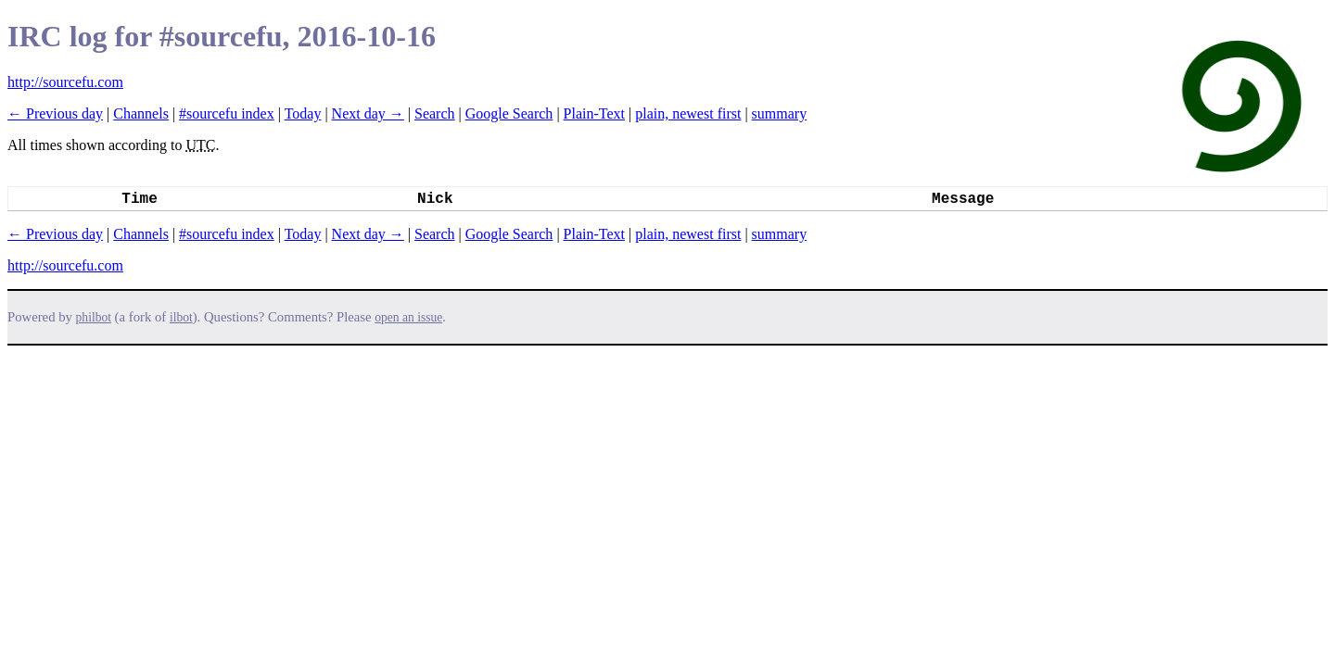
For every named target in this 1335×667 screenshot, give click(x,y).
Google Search (509, 113)
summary (779, 113)
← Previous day (55, 113)
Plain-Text (594, 113)
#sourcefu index (226, 113)
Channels (141, 113)
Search (434, 113)
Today (303, 113)
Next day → (368, 113)
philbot (93, 317)
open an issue (408, 317)
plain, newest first (688, 113)
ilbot (181, 317)
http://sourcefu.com (65, 82)
